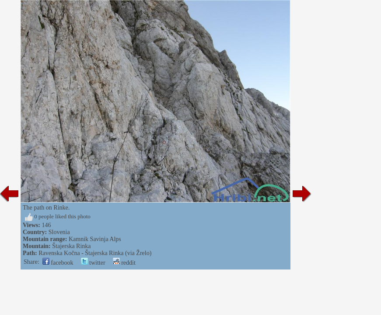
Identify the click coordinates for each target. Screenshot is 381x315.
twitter (93, 262)
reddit (124, 262)
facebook (57, 262)
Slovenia (59, 232)
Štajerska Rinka (71, 246)
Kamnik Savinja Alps (95, 239)
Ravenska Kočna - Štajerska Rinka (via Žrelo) (94, 253)
